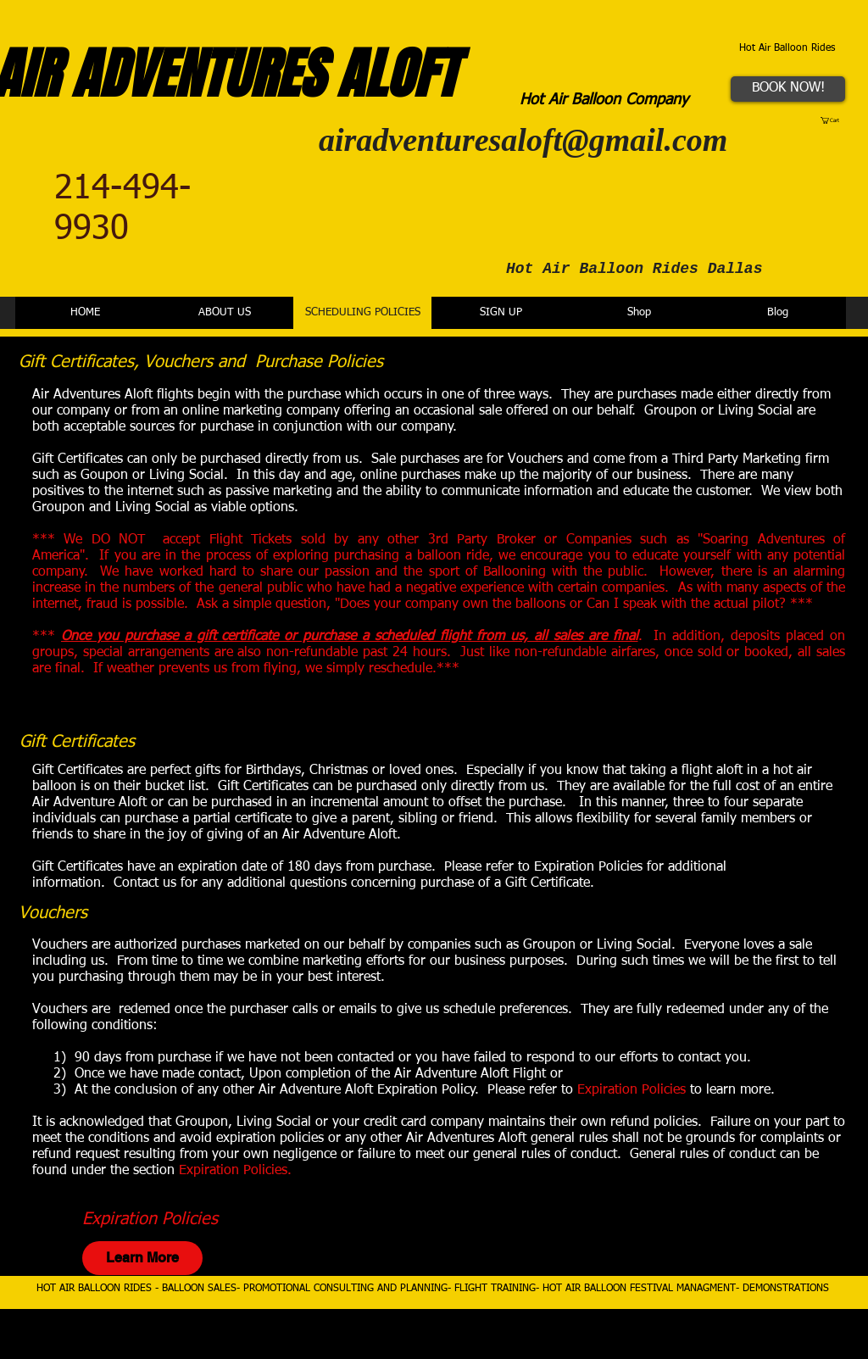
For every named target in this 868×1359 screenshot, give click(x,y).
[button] (834, 120)
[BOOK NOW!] (788, 89)
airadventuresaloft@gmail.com (523, 140)
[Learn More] (142, 1258)
